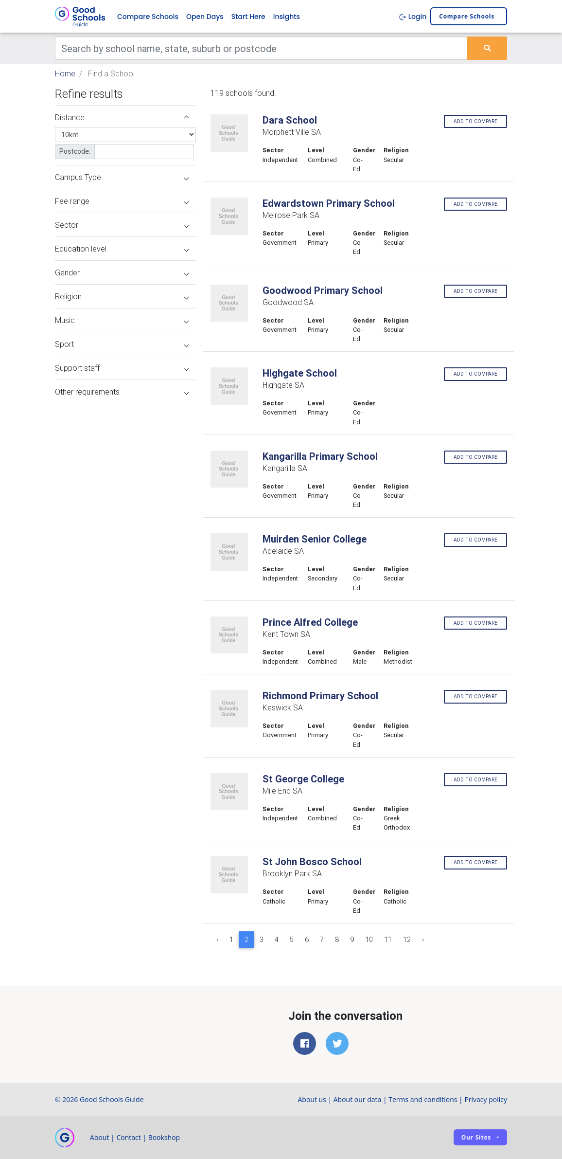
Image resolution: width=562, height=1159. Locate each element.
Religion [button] (122, 297)
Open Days (205, 16)
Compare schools (466, 17)
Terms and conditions (422, 1099)
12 (407, 939)
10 (369, 939)
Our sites (476, 1138)
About (99, 1137)
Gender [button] (122, 273)
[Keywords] (261, 48)
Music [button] (122, 321)
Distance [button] (122, 118)
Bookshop (164, 1137)
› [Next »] (423, 939)
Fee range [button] (122, 201)
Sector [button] (122, 225)
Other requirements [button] (122, 392)
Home (65, 74)
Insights (286, 16)
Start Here (248, 16)
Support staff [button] (122, 368)
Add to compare (475, 121)
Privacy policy (485, 1099)
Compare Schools (147, 16)
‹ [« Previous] (217, 939)
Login (412, 16)
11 (388, 939)
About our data (358, 1099)
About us (312, 1099)
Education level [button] (122, 249)
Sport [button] (122, 344)
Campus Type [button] (122, 177)
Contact (128, 1137)
